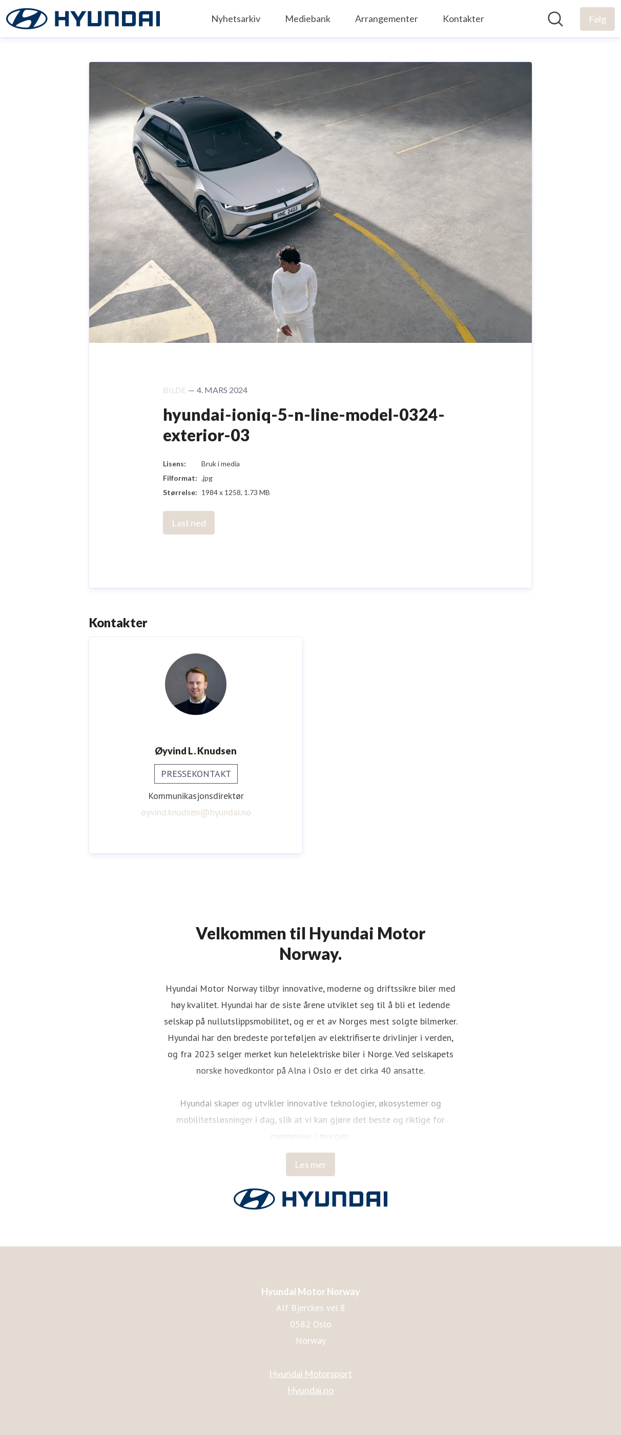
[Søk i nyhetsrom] (555, 19)
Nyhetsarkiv (235, 18)
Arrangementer (386, 18)
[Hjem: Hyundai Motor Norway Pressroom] (83, 18)
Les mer (310, 1164)
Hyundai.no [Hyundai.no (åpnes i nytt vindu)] (310, 1390)
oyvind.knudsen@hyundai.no (196, 812)
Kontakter (463, 18)
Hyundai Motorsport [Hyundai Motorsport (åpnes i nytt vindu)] (310, 1373)
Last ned (189, 522)
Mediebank (307, 18)
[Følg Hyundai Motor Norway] (597, 19)
